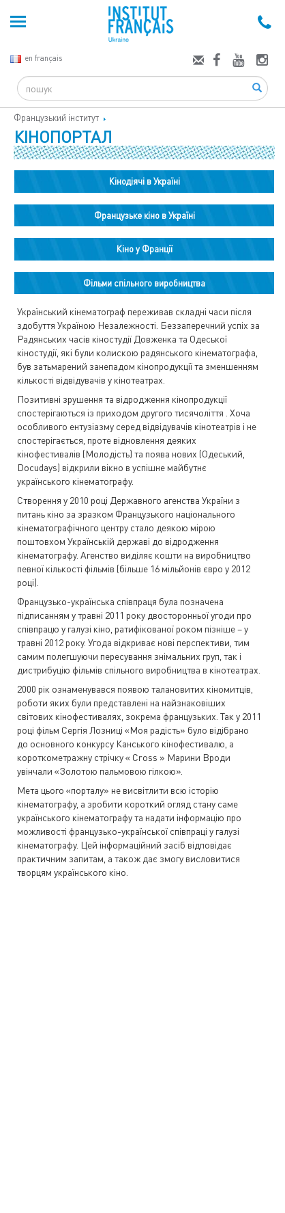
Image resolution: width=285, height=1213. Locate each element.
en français (36, 57)
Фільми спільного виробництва (144, 283)
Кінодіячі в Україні (144, 181)
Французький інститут (56, 117)
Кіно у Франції (144, 248)
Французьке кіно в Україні (144, 215)
